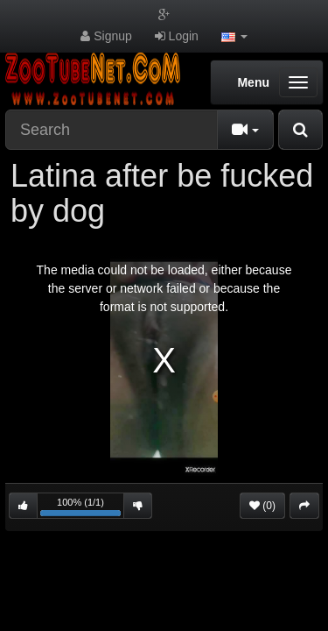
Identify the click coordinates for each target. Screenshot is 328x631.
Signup (105, 36)
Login (177, 36)
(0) (262, 506)
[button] (234, 35)
